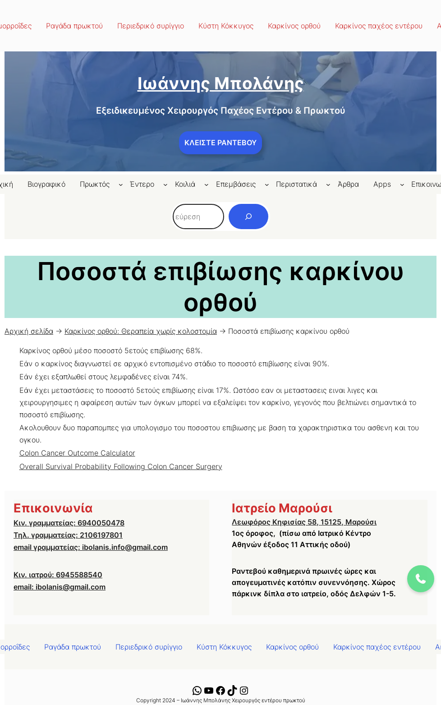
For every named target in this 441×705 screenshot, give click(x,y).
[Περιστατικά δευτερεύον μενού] (328, 184)
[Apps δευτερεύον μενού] (402, 184)
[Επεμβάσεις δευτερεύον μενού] (267, 184)
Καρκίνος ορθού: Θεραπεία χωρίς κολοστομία (140, 331)
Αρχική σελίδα (29, 331)
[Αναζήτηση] (248, 216)
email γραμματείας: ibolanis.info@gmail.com (91, 547)
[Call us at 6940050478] (420, 578)
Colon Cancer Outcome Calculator (77, 452)
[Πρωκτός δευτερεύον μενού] (121, 184)
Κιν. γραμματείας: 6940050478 (69, 522)
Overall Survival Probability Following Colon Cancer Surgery (120, 466)
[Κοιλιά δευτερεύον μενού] (206, 184)
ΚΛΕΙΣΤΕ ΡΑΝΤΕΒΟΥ (220, 142)
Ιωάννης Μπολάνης (221, 83)
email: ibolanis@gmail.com (60, 586)
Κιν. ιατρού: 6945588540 (58, 574)
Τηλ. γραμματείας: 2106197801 (68, 534)
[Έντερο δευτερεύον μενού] (165, 184)
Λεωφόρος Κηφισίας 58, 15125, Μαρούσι (304, 521)
